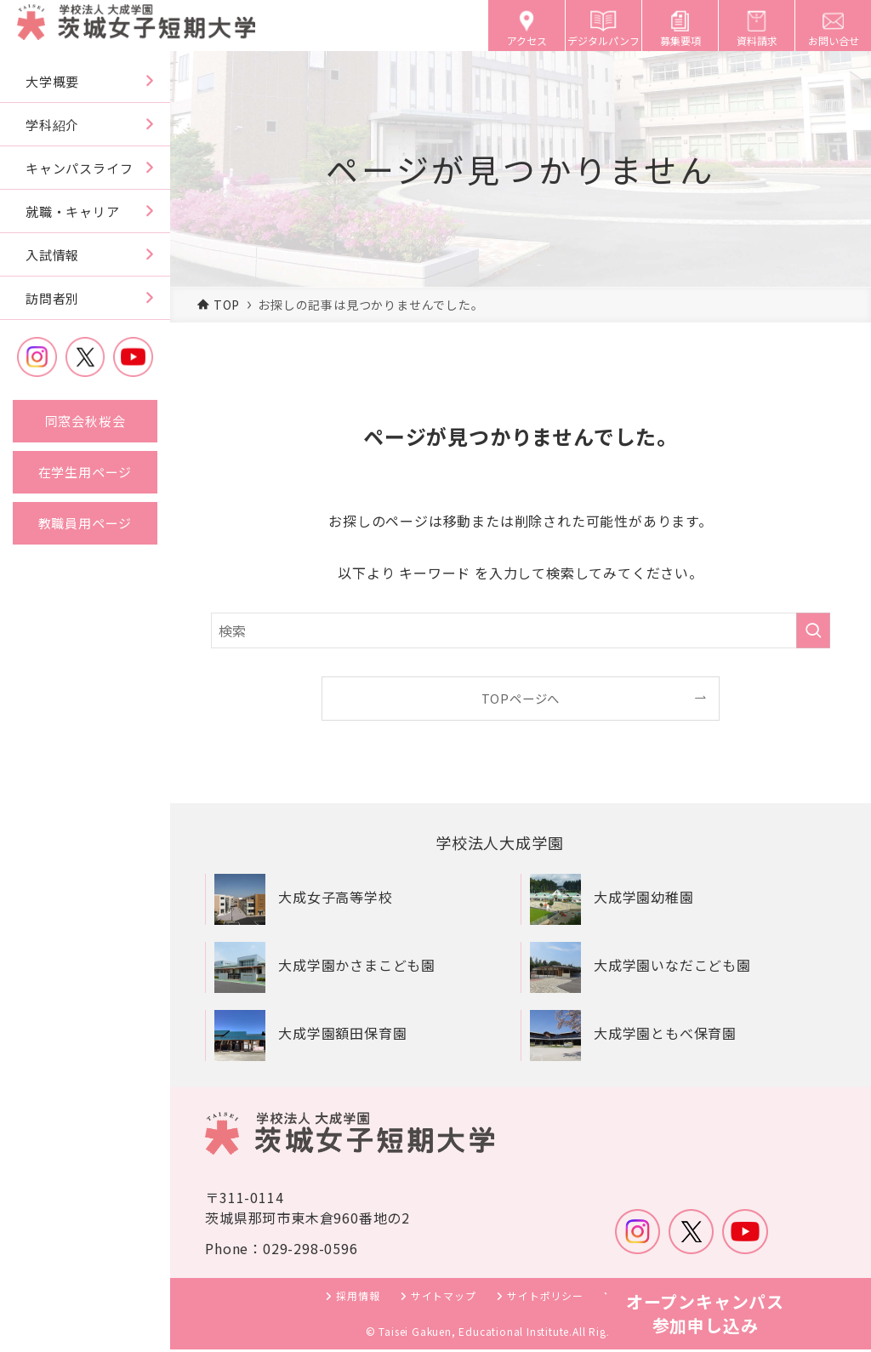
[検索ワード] (520, 630)
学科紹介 (52, 125)
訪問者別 (52, 298)
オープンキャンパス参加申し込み (705, 1313)
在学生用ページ (85, 472)
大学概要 (52, 81)
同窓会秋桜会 (85, 421)
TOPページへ (521, 698)
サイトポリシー (545, 1298)
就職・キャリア (73, 211)
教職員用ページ (85, 523)
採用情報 (357, 1298)
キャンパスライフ (79, 168)
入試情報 (52, 255)
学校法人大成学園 (506, 843)
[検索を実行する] (813, 630)
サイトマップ (443, 1298)
